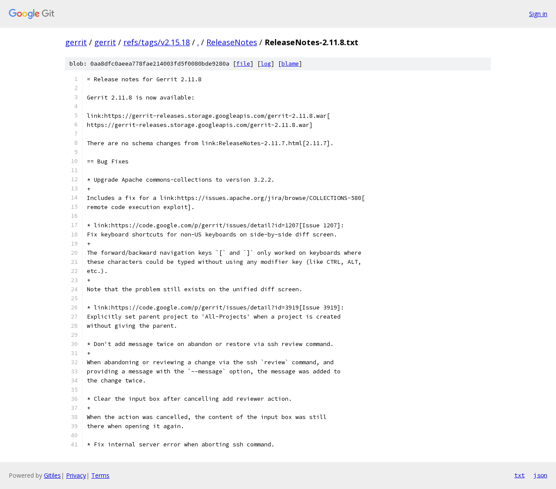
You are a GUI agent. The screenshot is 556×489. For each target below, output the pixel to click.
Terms (100, 475)
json (540, 475)
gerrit (76, 42)
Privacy (76, 475)
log (266, 63)
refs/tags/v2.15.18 (156, 42)
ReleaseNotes (231, 42)
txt (519, 475)
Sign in (538, 14)
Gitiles (52, 475)
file (243, 63)
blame (290, 63)
